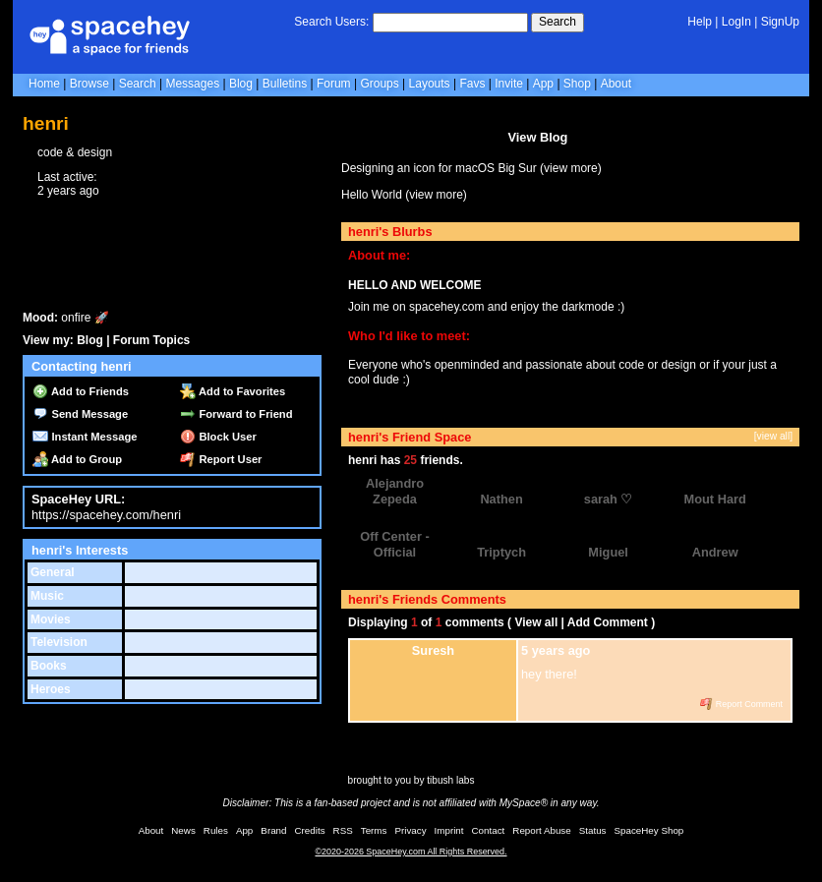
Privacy (410, 830)
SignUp (780, 22)
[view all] (773, 436)
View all (536, 622)
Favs (472, 83)
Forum (334, 83)
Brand (273, 830)
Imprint (449, 830)
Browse (89, 83)
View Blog (537, 137)
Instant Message (84, 436)
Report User (221, 459)
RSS (343, 830)
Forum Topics (151, 340)
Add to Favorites (232, 391)
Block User (218, 436)
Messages (192, 83)
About (616, 83)
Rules (216, 830)
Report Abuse (541, 830)
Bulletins (285, 83)
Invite (509, 83)
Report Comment (741, 704)
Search (557, 22)
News (183, 830)
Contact (488, 830)
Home (44, 83)
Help (699, 22)
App (543, 83)
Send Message (80, 414)
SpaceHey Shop (649, 830)
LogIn (736, 22)
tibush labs (450, 780)
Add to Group (77, 459)
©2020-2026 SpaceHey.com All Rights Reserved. (410, 851)
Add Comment (607, 622)
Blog (241, 83)
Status (593, 830)
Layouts (429, 83)
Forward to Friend (236, 414)
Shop (577, 83)
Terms (374, 830)
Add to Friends (80, 391)
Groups (379, 83)
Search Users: (331, 22)
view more (571, 168)
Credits (310, 830)
